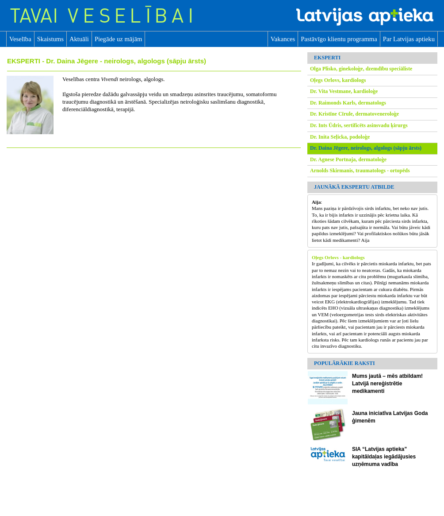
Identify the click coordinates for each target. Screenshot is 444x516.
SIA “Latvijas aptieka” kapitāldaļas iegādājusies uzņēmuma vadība (384, 456)
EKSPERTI (24, 61)
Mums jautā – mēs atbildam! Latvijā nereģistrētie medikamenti (387, 383)
